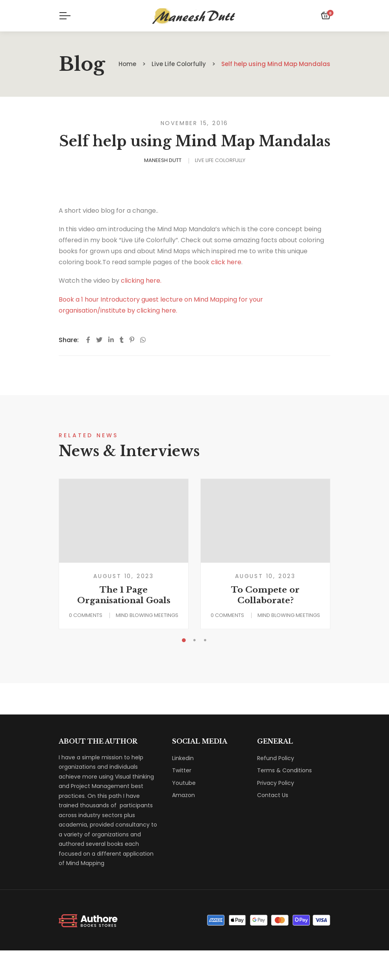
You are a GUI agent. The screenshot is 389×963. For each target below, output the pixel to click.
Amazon (183, 795)
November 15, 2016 (195, 123)
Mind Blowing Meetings (147, 615)
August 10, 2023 (123, 576)
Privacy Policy (275, 783)
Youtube (184, 783)
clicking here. (141, 280)
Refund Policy (275, 758)
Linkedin (183, 758)
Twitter (181, 770)
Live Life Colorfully (220, 160)
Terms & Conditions (284, 770)
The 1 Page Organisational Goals (123, 595)
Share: (69, 339)
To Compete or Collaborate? (265, 595)
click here (226, 262)
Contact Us (272, 795)
